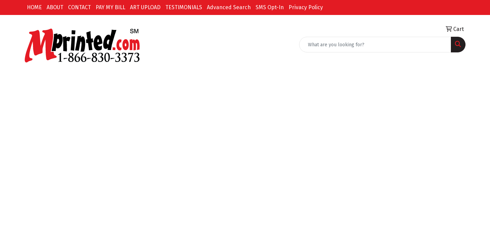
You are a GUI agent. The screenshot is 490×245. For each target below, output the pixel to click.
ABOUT (55, 7)
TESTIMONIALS (183, 7)
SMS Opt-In (270, 7)
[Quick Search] (375, 44)
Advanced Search (229, 7)
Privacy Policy (306, 7)
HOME (34, 7)
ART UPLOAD (145, 7)
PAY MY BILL (110, 7)
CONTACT (79, 7)
